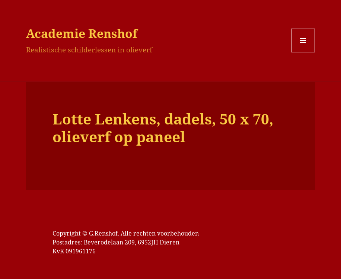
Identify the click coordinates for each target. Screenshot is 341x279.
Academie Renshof (81, 33)
